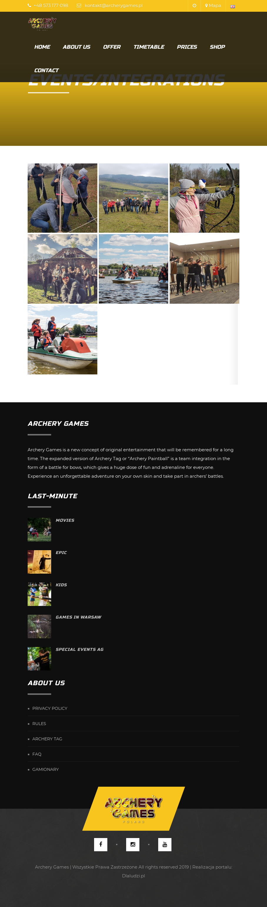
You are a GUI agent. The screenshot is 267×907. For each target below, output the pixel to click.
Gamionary (45, 770)
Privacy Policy (49, 709)
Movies (65, 520)
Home (42, 47)
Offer (111, 47)
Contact (46, 70)
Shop (217, 47)
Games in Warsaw (78, 617)
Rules (39, 724)
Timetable (148, 47)
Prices (187, 47)
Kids (61, 584)
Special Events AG (80, 649)
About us (76, 47)
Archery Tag (47, 739)
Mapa (213, 6)
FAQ (36, 754)
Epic (61, 552)
